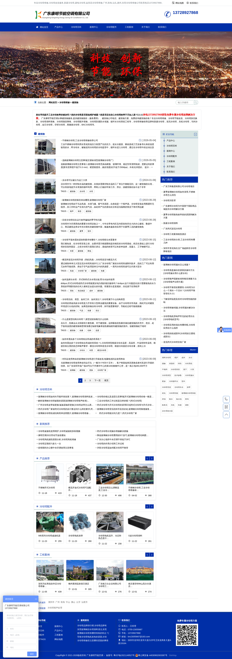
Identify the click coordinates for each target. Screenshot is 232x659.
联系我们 (194, 3)
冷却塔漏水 (189, 375)
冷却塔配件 (111, 27)
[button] (111, 95)
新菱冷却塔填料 (170, 223)
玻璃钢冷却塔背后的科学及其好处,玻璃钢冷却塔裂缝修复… (124, 409)
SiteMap (173, 655)
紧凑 (164, 381)
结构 (89, 330)
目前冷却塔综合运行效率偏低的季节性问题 (82, 220)
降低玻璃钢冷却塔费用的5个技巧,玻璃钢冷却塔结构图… (123, 435)
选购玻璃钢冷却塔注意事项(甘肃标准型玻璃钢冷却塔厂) (87, 160)
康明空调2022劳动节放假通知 (52, 435)
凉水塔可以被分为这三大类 (74, 180)
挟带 (188, 387)
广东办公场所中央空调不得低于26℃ (113, 439)
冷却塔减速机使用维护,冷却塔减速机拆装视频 (59, 431)
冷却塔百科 (76, 27)
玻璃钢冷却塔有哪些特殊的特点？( (93, 633)
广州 (57, 602)
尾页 (106, 380)
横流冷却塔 (101, 350)
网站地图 (179, 3)
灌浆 (187, 405)
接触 (164, 363)
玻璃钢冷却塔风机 (189, 393)
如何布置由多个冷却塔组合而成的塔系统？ (82, 339)
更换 (91, 370)
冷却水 (82, 350)
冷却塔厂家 (82, 271)
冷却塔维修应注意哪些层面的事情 (92, 640)
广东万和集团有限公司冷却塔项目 (178, 186)
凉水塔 (82, 191)
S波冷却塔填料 (135, 535)
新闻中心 (94, 27)
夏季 (81, 231)
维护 (176, 358)
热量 (102, 271)
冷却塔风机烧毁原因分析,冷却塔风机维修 (57, 439)
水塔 (91, 191)
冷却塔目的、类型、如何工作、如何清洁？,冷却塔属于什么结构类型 (93, 299)
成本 (91, 291)
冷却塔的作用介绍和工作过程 (110, 443)
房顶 (164, 399)
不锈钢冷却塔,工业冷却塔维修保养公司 (80, 140)
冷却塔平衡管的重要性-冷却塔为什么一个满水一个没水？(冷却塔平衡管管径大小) (179, 290)
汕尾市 (84, 602)
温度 (97, 330)
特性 (180, 363)
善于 (185, 369)
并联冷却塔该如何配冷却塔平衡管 (112, 448)
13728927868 (226, 399)
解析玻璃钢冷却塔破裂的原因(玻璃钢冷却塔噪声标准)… (63, 401)
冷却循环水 (173, 381)
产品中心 (58, 27)
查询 (187, 399)
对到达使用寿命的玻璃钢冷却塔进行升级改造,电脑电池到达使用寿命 (93, 359)
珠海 (63, 602)
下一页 (97, 380)
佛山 (73, 602)
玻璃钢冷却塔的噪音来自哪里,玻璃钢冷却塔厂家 (84, 200)
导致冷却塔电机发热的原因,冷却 (92, 637)
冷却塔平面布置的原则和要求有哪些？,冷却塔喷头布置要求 (89, 240)
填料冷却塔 (166, 358)
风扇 (72, 271)
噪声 (72, 211)
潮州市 (51, 602)
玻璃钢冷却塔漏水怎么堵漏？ (176, 264)
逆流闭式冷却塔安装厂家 (174, 342)
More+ (193, 350)
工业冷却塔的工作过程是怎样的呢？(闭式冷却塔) (119, 401)
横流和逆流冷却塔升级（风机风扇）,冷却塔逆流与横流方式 (89, 259)
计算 (192, 369)
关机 (172, 405)
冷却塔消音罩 (169, 200)
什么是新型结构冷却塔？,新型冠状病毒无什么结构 (85, 319)
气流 (81, 311)
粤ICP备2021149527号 (124, 655)
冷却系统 (188, 363)
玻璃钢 (72, 370)
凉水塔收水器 (167, 411)
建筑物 (72, 191)
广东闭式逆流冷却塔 (172, 228)
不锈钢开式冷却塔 (46, 487)
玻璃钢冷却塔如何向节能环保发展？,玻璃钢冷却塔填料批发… (66, 396)
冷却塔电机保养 (75, 535)
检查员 (164, 405)
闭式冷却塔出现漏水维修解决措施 (112, 431)
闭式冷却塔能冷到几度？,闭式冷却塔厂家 (117, 413)
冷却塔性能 (173, 393)
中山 (68, 602)
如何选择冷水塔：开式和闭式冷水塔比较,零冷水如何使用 (88, 279)
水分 (190, 358)
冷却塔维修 (63, 15)
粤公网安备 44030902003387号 (151, 655)
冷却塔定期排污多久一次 (49, 443)
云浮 (78, 602)
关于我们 (145, 27)
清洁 (97, 311)
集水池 (179, 399)
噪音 (79, 211)
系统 (72, 291)
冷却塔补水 (178, 387)
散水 (171, 399)
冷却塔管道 (166, 387)
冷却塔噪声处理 (55, 608)
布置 (72, 251)
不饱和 (164, 369)
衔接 (180, 405)
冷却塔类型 (166, 375)
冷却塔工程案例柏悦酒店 (174, 234)
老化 (164, 393)
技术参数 (178, 375)
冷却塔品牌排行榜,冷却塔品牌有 (92, 625)
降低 (89, 251)
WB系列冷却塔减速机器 (49, 535)
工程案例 (129, 27)
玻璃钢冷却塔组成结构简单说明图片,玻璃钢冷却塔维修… (64, 413)
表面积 (171, 363)
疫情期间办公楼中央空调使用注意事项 (55, 448)
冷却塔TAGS (40, 639)
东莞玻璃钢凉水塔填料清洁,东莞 (92, 629)
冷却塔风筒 (175, 369)
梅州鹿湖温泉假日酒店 (78, 583)
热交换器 (81, 291)
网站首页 (44, 27)
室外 (89, 231)
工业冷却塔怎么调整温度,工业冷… (108, 488)
